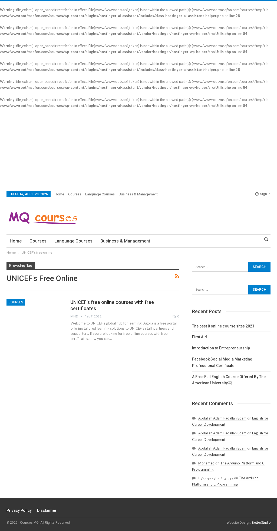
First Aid (199, 337)
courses (74, 194)
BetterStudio (261, 523)
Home (59, 194)
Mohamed (206, 463)
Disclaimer (47, 510)
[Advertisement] (138, 149)
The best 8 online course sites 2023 (223, 326)
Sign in (263, 194)
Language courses (100, 194)
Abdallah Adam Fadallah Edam (222, 418)
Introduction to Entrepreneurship (221, 348)
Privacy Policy (19, 510)
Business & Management (138, 194)
